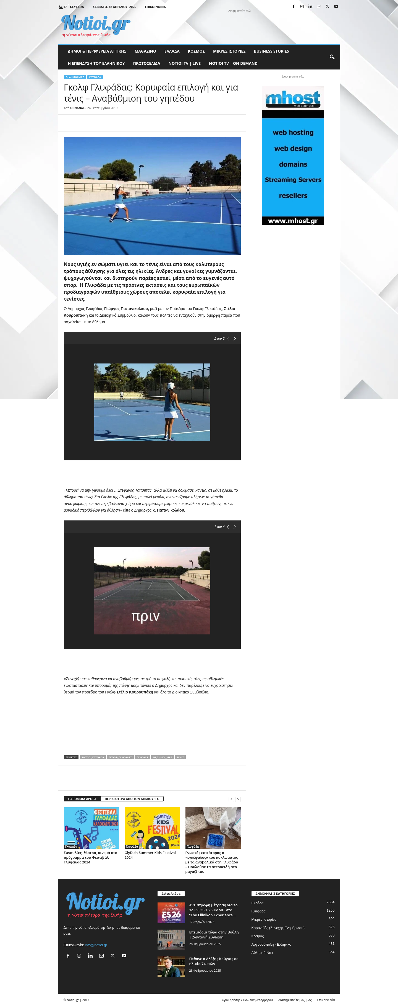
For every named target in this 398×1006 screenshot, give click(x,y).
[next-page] (238, 799)
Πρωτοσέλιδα (146, 63)
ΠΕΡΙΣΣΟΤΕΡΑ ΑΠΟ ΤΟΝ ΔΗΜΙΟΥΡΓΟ (132, 799)
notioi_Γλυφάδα (93, 757)
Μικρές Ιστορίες (229, 51)
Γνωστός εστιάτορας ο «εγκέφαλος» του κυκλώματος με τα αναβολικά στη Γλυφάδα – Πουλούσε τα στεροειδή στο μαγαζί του (211, 862)
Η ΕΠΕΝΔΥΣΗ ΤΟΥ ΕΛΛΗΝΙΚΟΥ (96, 63)
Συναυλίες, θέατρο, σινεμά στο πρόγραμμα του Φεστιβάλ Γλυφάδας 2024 (90, 857)
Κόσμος (196, 51)
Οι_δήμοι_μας (162, 757)
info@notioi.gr (96, 945)
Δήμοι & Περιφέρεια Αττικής (97, 51)
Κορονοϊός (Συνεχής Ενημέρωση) (278, 928)
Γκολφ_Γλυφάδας (120, 757)
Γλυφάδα (95, 77)
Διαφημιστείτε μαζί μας (294, 1000)
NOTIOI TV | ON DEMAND (233, 63)
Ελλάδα (172, 51)
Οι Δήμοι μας (75, 77)
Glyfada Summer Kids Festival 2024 (150, 855)
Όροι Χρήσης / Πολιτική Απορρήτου (247, 1000)
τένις (180, 757)
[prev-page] (231, 799)
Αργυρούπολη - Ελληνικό (271, 944)
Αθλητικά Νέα (262, 953)
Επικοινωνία (155, 7)
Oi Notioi (77, 108)
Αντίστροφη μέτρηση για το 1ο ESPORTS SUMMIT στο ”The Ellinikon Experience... (213, 909)
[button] (332, 57)
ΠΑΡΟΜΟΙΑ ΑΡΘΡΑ (82, 799)
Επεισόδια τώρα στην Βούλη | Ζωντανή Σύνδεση (214, 935)
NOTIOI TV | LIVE (185, 63)
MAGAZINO (145, 51)
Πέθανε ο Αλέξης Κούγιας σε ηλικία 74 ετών (213, 961)
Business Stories (271, 51)
